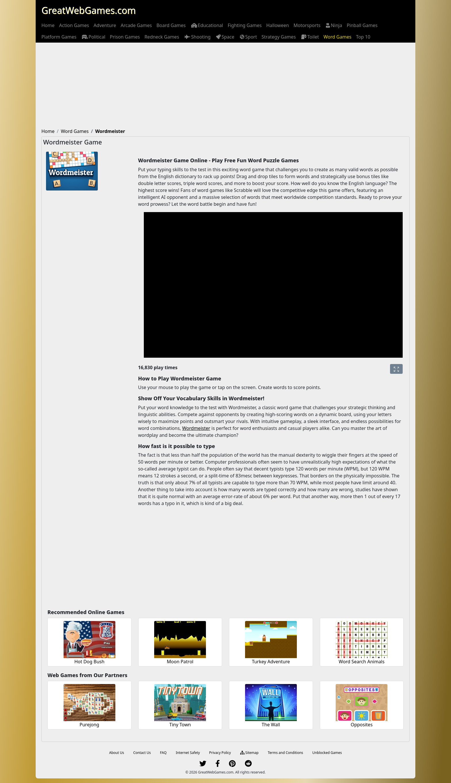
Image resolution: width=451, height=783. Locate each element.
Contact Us (142, 752)
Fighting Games (244, 25)
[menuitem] (48, 25)
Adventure (104, 25)
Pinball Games (362, 25)
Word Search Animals (362, 661)
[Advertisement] (225, 85)
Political (93, 37)
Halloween (277, 25)
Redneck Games (161, 37)
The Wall (271, 724)
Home (48, 25)
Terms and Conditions (285, 752)
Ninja (333, 25)
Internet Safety (188, 752)
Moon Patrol (180, 661)
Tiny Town (180, 724)
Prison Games (125, 37)
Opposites (361, 724)
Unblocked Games (327, 752)
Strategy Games (278, 37)
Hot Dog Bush (89, 661)
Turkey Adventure (271, 661)
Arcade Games (136, 25)
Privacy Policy (220, 752)
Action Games (74, 25)
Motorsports (307, 25)
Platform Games (59, 37)
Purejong (89, 724)
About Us (116, 752)
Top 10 (363, 37)
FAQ (163, 752)
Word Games (337, 37)
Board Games (171, 25)
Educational (206, 25)
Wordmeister (196, 428)
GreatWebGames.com (88, 10)
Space (224, 37)
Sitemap (249, 752)
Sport (248, 37)
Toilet (309, 37)
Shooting (197, 37)
